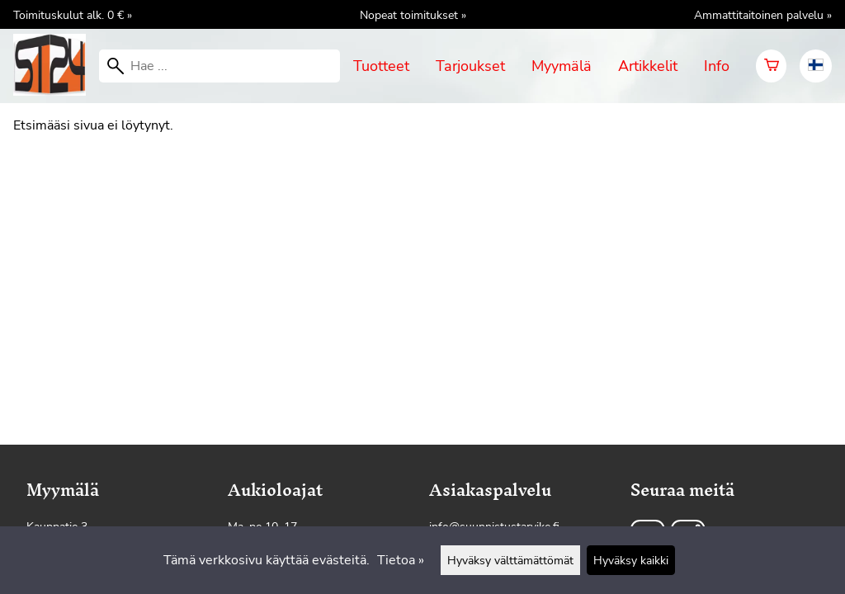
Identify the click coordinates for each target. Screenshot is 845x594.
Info (716, 66)
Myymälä (561, 66)
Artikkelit (647, 66)
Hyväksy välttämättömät (510, 560)
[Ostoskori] (771, 66)
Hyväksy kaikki (630, 560)
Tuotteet (381, 66)
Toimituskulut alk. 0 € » (72, 15)
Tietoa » (400, 560)
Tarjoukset (470, 66)
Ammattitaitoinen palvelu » (763, 15)
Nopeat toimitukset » (413, 15)
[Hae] (219, 66)
